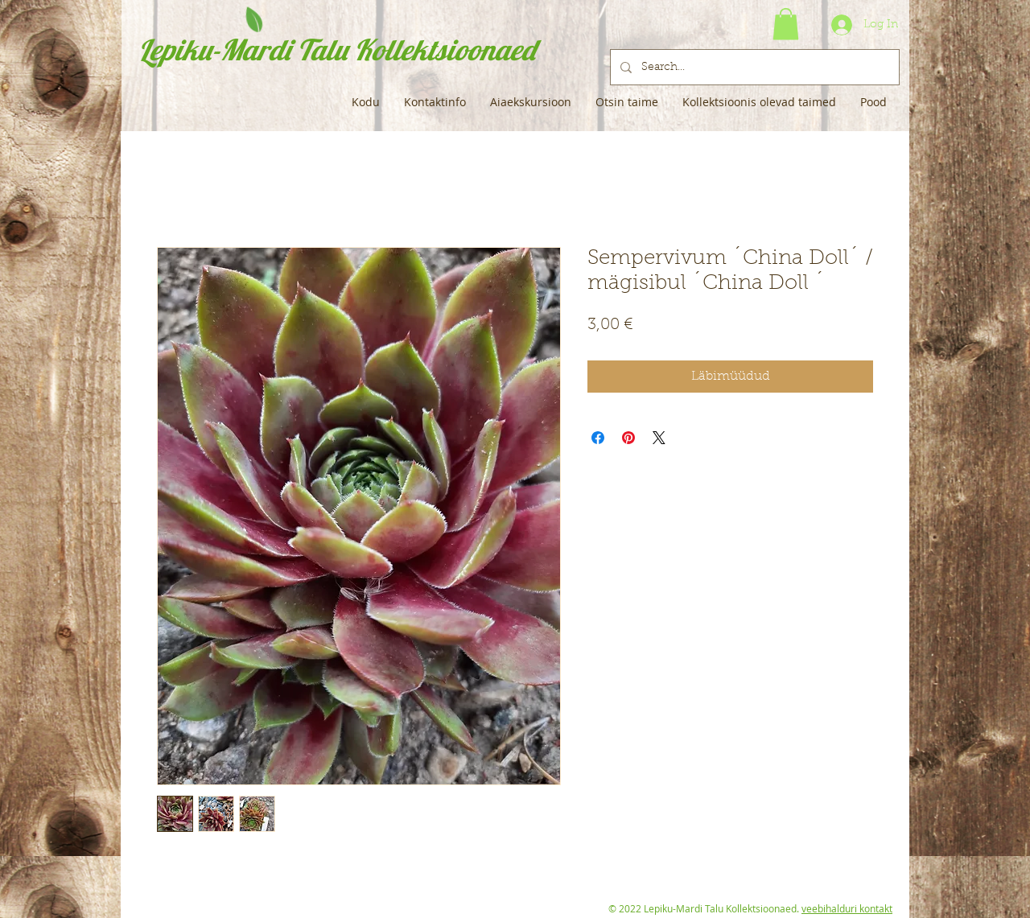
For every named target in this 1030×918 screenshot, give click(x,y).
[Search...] (753, 67)
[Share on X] (659, 437)
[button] (785, 23)
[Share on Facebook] (598, 437)
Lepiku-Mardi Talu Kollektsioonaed (336, 49)
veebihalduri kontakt (846, 908)
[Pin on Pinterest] (628, 437)
